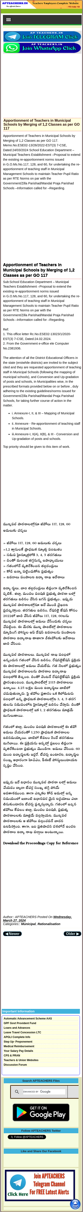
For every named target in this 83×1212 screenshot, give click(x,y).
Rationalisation (49, 924)
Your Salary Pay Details (18, 1050)
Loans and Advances (17, 1027)
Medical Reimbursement (19, 1046)
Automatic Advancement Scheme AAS (28, 1018)
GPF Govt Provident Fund (20, 1023)
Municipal (28, 924)
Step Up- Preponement (18, 1041)
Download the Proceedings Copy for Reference (40, 842)
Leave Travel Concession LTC (22, 1032)
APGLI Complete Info (17, 1037)
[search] (44, 1091)
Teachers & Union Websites (21, 1060)
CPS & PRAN (12, 1055)
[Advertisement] (42, 84)
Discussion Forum (15, 1064)
